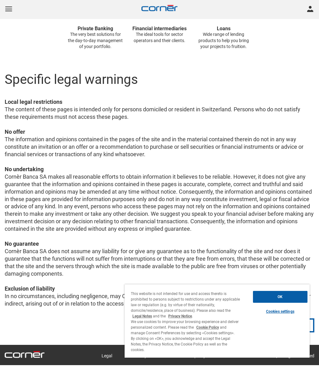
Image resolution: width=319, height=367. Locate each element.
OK (280, 297)
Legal (107, 355)
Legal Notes (142, 316)
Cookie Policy (207, 327)
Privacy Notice (180, 316)
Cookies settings (280, 311)
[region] (217, 321)
